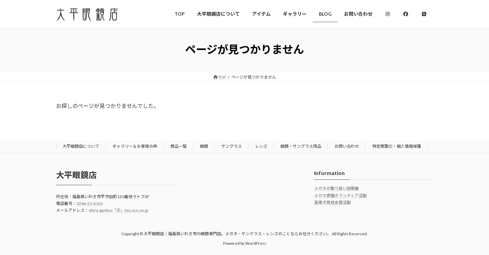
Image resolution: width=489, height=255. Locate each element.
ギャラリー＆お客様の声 (134, 146)
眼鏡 (204, 146)
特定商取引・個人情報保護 (396, 146)
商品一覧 (178, 146)
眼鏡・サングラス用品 (300, 146)
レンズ (261, 146)
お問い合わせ (346, 146)
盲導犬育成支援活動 (332, 202)
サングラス (231, 146)
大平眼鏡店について (80, 146)
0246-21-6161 (89, 203)
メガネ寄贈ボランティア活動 (340, 195)
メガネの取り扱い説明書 (336, 188)
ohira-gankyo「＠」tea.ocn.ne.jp (118, 210)
